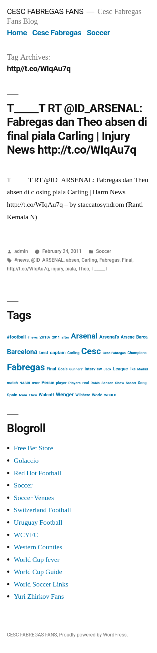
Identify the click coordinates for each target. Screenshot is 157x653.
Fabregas (109, 260)
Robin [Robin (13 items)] (95, 383)
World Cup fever (36, 559)
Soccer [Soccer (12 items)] (131, 383)
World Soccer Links (41, 584)
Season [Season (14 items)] (107, 383)
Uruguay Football (38, 522)
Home (17, 32)
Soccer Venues (34, 497)
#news (21, 260)
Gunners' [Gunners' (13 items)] (76, 369)
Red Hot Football (37, 473)
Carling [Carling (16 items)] (73, 353)
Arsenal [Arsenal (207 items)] (84, 335)
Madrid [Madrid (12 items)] (142, 369)
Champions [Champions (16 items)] (136, 353)
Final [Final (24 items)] (51, 368)
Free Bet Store (33, 448)
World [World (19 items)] (97, 395)
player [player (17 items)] (61, 382)
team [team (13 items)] (23, 395)
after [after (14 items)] (65, 337)
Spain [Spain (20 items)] (12, 395)
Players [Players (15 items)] (74, 383)
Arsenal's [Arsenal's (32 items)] (109, 337)
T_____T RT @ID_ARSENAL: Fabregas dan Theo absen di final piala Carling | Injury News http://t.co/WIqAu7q (77, 129)
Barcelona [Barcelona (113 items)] (22, 352)
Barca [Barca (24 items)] (142, 336)
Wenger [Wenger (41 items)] (65, 395)
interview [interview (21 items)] (93, 369)
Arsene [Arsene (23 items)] (127, 336)
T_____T (99, 269)
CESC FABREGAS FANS (45, 11)
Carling (89, 260)
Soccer (98, 32)
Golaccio (26, 460)
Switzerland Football (42, 510)
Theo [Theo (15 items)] (33, 395)
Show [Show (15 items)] (119, 383)
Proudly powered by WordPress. (93, 635)
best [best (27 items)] (43, 352)
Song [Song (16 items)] (142, 383)
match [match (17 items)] (12, 382)
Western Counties (38, 547)
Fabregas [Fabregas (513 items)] (26, 367)
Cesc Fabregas (57, 32)
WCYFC (26, 535)
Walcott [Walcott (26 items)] (46, 395)
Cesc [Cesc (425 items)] (91, 351)
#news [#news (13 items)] (33, 337)
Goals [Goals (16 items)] (63, 369)
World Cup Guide (38, 571)
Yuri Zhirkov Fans (39, 596)
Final (127, 260)
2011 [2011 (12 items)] (56, 337)
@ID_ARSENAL (47, 260)
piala (70, 269)
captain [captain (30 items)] (58, 352)
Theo (83, 269)
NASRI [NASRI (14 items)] (24, 383)
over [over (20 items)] (36, 382)
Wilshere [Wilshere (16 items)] (82, 395)
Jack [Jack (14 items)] (107, 369)
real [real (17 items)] (85, 382)
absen (72, 260)
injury (57, 269)
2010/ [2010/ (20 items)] (44, 337)
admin (21, 251)
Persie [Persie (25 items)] (48, 382)
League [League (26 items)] (120, 369)
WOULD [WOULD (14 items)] (110, 395)
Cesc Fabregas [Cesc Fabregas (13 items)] (114, 353)
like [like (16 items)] (132, 369)
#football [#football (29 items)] (16, 337)
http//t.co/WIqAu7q (28, 269)
